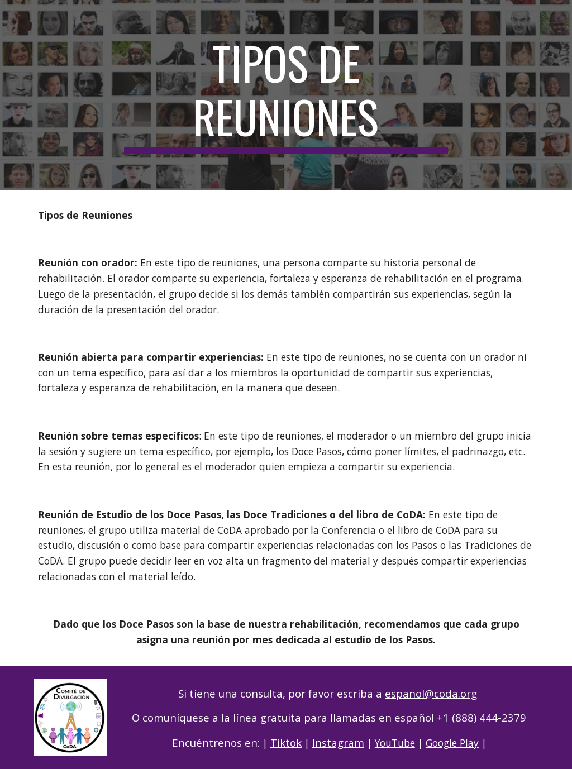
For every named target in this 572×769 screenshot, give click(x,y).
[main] (286, 95)
